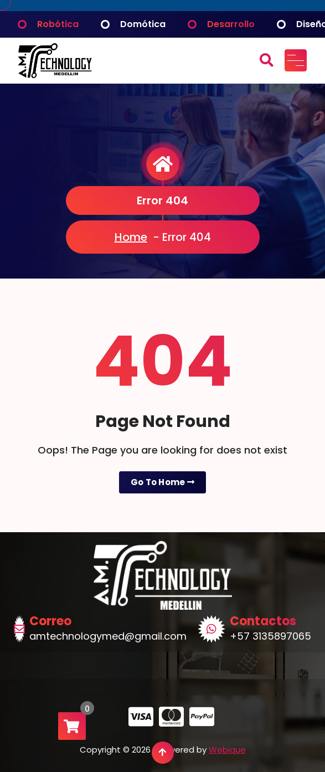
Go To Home (163, 482)
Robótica (58, 24)
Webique (227, 749)
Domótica (143, 24)
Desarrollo (231, 24)
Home (131, 237)
